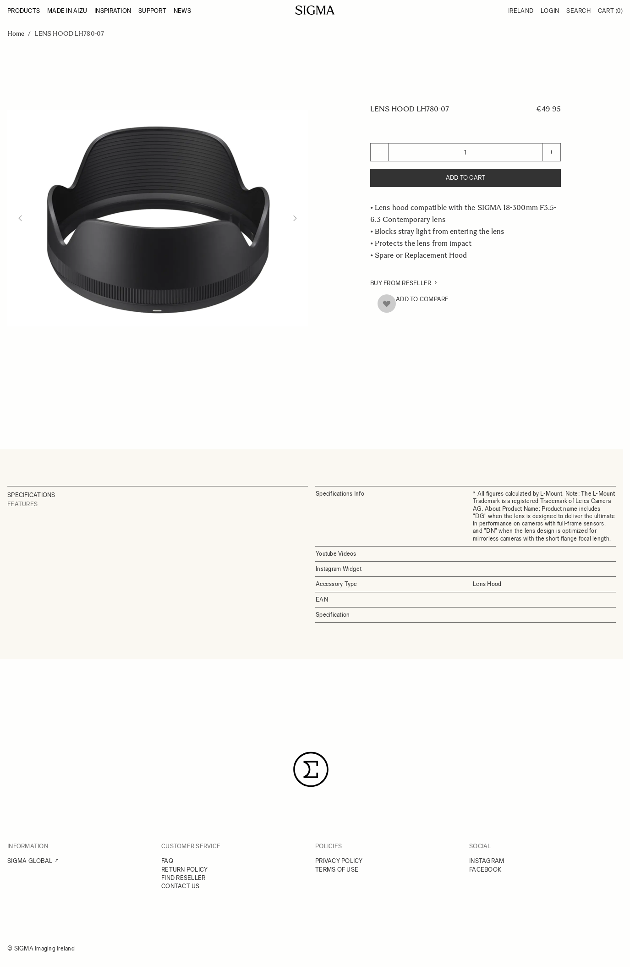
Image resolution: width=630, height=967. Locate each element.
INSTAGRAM (486, 860)
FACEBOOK (485, 869)
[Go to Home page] (315, 10)
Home (15, 34)
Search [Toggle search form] (578, 10)
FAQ (167, 860)
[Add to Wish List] (387, 303)
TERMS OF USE (336, 869)
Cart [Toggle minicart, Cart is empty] (610, 10)
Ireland (520, 10)
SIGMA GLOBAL (29, 860)
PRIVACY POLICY (339, 860)
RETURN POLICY (184, 869)
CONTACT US (180, 886)
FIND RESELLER (183, 877)
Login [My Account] (550, 10)
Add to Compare (422, 299)
